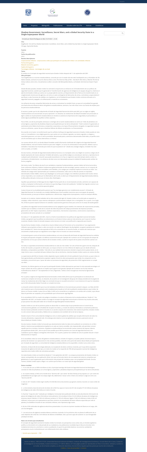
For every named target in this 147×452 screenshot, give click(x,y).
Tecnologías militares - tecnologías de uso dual (35, 69)
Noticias (88, 25)
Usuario (122, 1)
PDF (40, 433)
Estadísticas (99, 25)
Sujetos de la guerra (27, 67)
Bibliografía (45, 25)
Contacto (83, 448)
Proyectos (34, 25)
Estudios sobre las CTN (74, 25)
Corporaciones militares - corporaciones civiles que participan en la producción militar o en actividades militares (55, 61)
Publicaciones (58, 25)
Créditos (63, 448)
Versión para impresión (30, 433)
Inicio (25, 25)
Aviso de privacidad (73, 448)
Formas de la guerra (27, 63)
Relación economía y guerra (29, 65)
